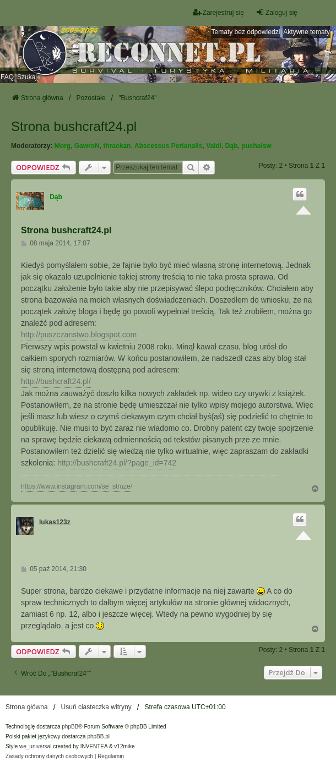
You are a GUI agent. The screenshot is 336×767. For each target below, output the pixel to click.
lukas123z (55, 522)
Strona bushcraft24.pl (74, 126)
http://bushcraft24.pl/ (56, 381)
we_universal (35, 746)
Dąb (231, 146)
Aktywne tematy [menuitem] (306, 32)
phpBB (70, 727)
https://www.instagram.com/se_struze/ (76, 486)
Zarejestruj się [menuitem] (218, 12)
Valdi (213, 146)
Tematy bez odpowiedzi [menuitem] (246, 32)
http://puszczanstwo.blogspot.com (79, 334)
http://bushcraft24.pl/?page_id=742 (116, 462)
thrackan (117, 146)
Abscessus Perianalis (168, 146)
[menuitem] (49, 756)
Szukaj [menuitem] (27, 77)
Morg (63, 146)
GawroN (87, 146)
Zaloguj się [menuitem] (276, 12)
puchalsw (256, 146)
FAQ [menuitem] (7, 77)
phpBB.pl (98, 736)
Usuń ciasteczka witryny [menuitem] (96, 707)
